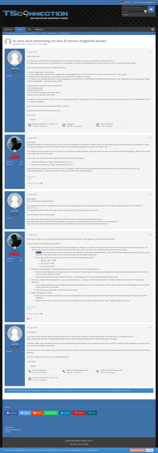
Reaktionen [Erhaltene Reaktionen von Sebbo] (10, 162)
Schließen (150, 450)
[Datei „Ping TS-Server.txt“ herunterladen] (111, 125)
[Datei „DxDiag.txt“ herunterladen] (77, 125)
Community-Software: (79, 441)
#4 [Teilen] (150, 235)
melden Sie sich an (102, 390)
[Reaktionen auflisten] (29, 318)
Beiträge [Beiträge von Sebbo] (9, 164)
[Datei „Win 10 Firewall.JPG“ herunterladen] (43, 371)
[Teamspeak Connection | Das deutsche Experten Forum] (35, 14)
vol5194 (18, 44)
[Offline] (15, 65)
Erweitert (125, 14)
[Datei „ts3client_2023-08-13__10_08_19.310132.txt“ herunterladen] (43, 125)
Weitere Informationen (137, 450)
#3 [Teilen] (150, 194)
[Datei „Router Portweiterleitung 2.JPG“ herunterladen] (77, 371)
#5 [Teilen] (150, 328)
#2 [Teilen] (150, 138)
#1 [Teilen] (150, 52)
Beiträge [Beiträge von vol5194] (9, 75)
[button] (126, 2)
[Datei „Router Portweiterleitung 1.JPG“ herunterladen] (111, 371)
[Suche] (153, 29)
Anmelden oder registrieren (144, 2)
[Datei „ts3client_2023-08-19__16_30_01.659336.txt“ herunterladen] (43, 379)
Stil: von (79, 444)
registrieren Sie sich (83, 390)
